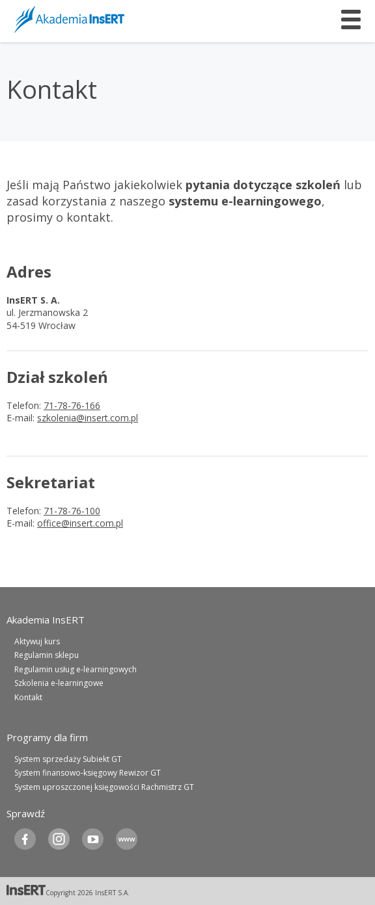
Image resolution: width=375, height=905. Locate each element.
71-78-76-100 (72, 511)
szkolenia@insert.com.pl (87, 418)
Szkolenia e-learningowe (59, 683)
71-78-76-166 (72, 405)
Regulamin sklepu (46, 655)
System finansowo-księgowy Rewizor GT (87, 772)
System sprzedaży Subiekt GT (68, 759)
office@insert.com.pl (80, 523)
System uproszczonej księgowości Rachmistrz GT (104, 787)
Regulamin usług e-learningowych (75, 669)
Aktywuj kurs (37, 641)
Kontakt (28, 697)
